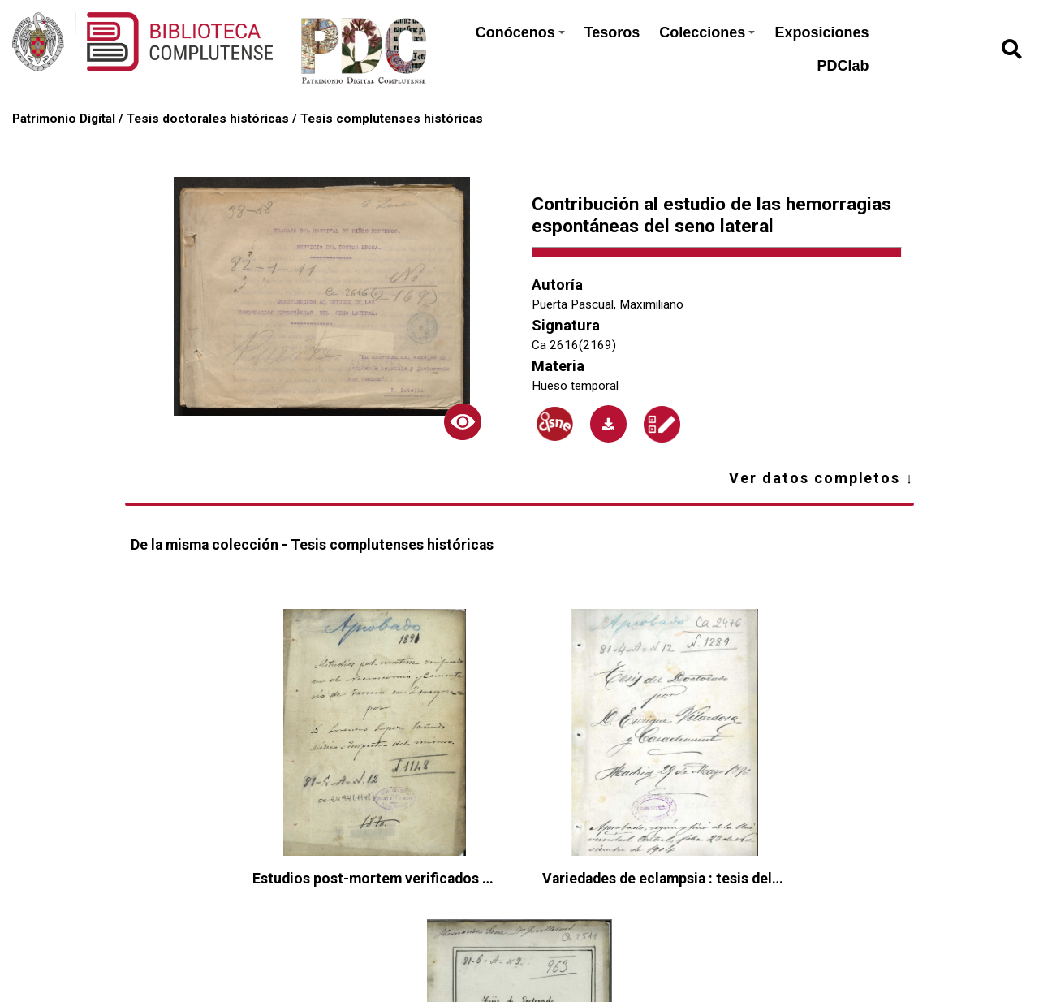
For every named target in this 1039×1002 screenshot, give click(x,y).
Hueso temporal (575, 385)
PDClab (843, 66)
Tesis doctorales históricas (208, 118)
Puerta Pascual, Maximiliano (607, 304)
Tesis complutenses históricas (391, 118)
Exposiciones (821, 32)
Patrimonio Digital (63, 118)
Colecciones (707, 32)
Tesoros (612, 32)
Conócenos (520, 32)
